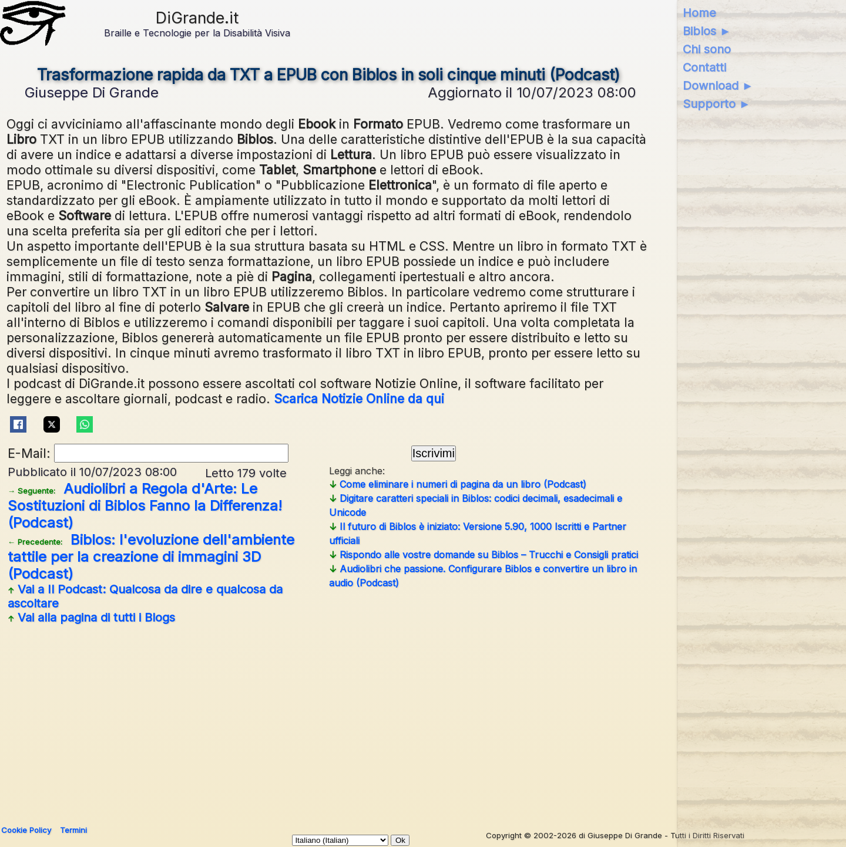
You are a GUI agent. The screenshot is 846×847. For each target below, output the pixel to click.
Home (699, 13)
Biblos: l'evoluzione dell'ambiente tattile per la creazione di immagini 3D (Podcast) (151, 556)
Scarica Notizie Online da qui (359, 398)
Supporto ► (717, 104)
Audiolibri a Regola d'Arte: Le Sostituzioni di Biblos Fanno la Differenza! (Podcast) (145, 505)
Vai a (145, 596)
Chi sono (707, 49)
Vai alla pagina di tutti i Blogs (91, 617)
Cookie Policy (26, 830)
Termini (73, 830)
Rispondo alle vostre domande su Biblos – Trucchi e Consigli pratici (483, 555)
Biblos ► (707, 31)
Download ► (718, 86)
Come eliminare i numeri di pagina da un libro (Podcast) (457, 484)
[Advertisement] (328, 720)
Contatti (704, 67)
